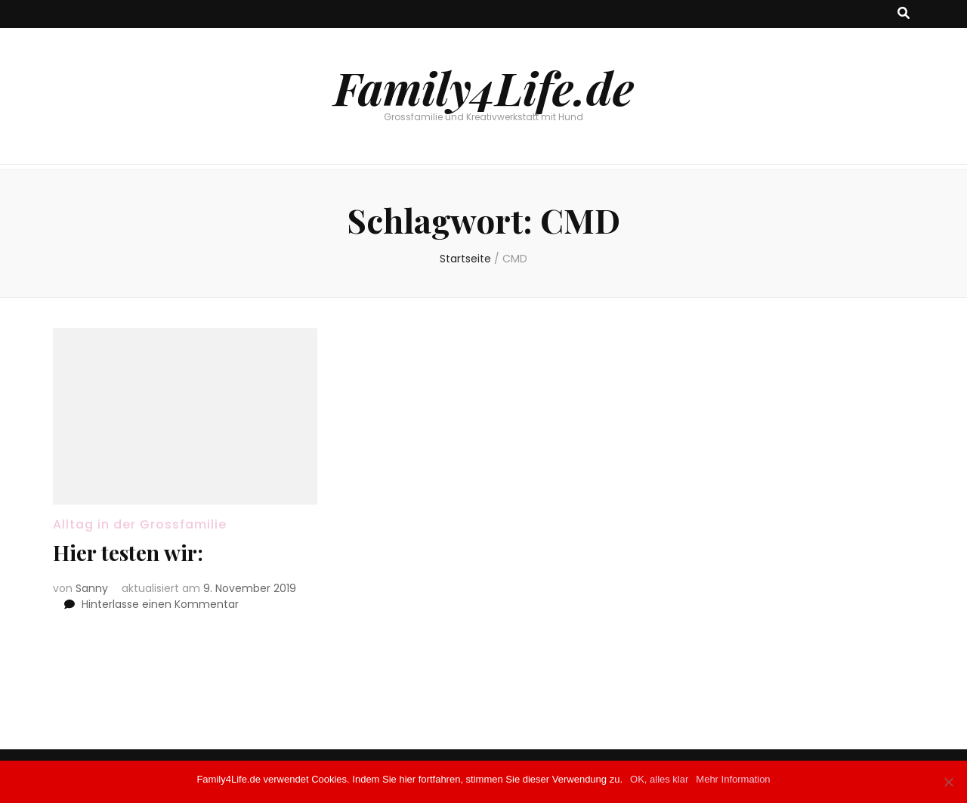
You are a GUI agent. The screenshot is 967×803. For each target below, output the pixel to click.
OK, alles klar (659, 779)
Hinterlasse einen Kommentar (160, 604)
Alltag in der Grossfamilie (140, 524)
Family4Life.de (484, 87)
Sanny (92, 588)
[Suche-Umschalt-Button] (903, 14)
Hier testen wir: (128, 552)
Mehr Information (733, 779)
